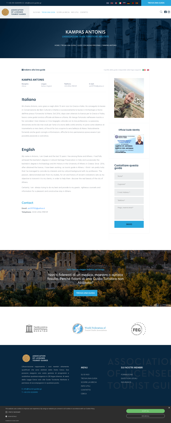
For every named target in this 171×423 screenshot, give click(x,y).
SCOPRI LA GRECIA (63, 12)
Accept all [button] (145, 411)
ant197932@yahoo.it (36, 208)
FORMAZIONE (127, 374)
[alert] (85, 414)
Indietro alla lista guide (33, 70)
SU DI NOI (36, 12)
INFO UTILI (75, 12)
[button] (50, 416)
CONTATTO (84, 12)
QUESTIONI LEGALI (129, 378)
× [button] (169, 408)
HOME (57, 45)
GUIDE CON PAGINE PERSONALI (89, 45)
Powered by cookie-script (12, 420)
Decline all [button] (145, 416)
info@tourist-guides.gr (33, 3)
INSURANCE (126, 382)
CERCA (84, 393)
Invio (129, 224)
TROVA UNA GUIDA (156, 3)
